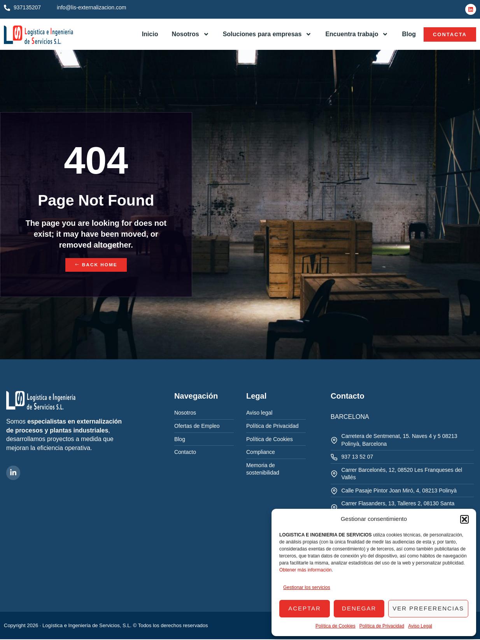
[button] (464, 519)
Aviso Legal (420, 626)
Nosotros (190, 34)
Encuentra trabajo (356, 34)
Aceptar (304, 608)
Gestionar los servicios (306, 587)
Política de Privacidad (381, 626)
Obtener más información (305, 570)
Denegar (359, 608)
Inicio (150, 34)
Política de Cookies (335, 626)
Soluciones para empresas (267, 34)
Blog (409, 34)
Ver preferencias (428, 608)
